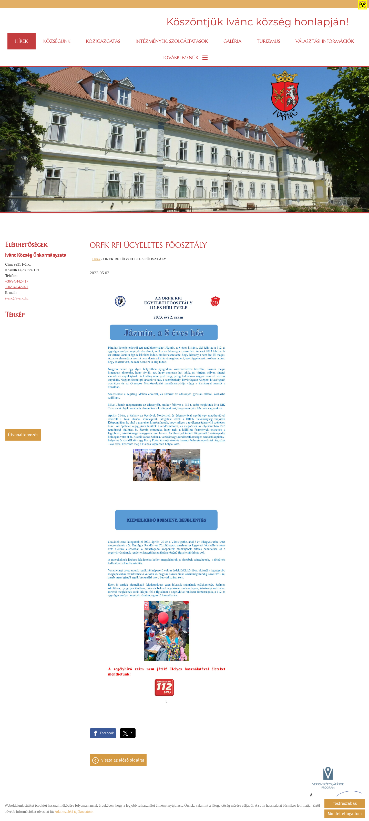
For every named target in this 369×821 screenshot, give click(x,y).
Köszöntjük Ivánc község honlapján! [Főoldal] (257, 21)
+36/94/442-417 (16, 281)
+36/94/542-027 (16, 287)
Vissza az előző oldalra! (122, 760)
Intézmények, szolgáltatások (172, 41)
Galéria (232, 41)
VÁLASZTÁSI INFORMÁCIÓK (324, 41)
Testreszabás (345, 803)
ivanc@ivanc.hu (16, 298)
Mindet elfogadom (345, 813)
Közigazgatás (103, 41)
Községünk (56, 41)
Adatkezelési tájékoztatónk (74, 812)
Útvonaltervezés (23, 434)
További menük (185, 57)
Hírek (21, 41)
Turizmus (268, 41)
